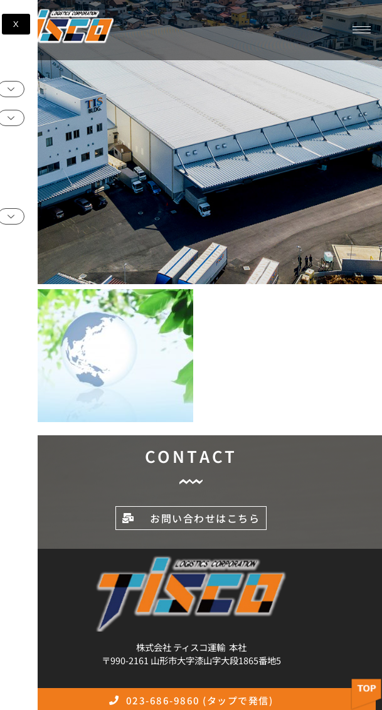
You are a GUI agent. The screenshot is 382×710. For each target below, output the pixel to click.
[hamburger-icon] (362, 29)
